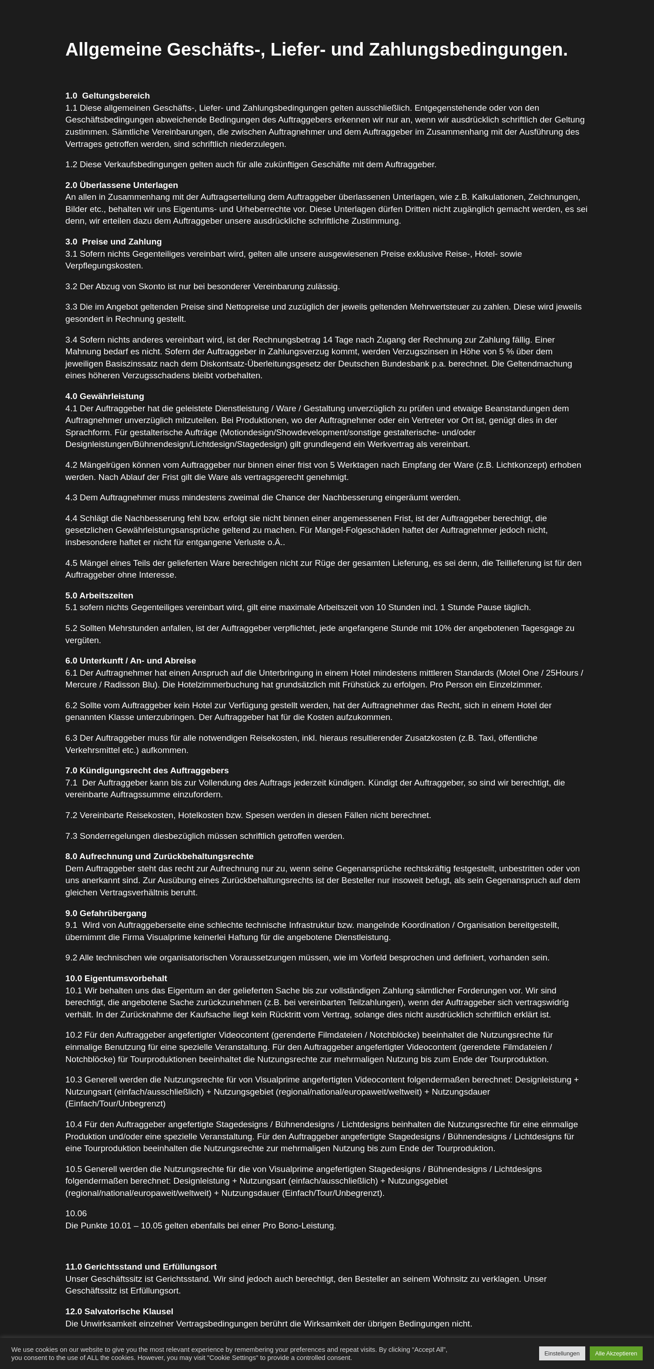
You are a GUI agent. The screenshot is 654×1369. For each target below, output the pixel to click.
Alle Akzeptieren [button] (616, 1353)
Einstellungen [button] (562, 1353)
